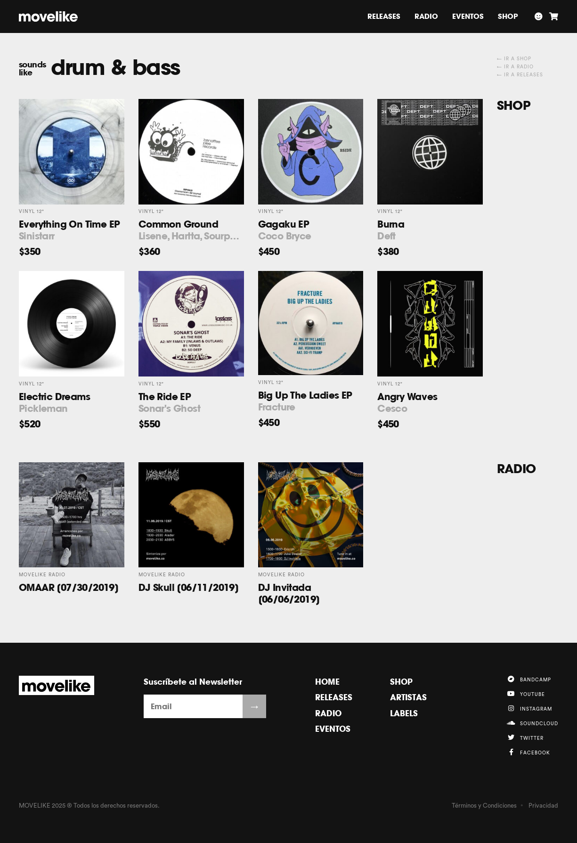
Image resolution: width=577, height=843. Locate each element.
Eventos (468, 16)
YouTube (526, 693)
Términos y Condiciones (484, 805)
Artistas (408, 697)
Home (327, 681)
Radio (426, 16)
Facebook (528, 752)
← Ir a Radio (515, 67)
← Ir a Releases (520, 75)
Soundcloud (532, 723)
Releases (383, 16)
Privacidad (543, 805)
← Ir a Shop (514, 59)
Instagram (529, 708)
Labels (404, 713)
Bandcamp (529, 679)
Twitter (525, 737)
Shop (508, 16)
